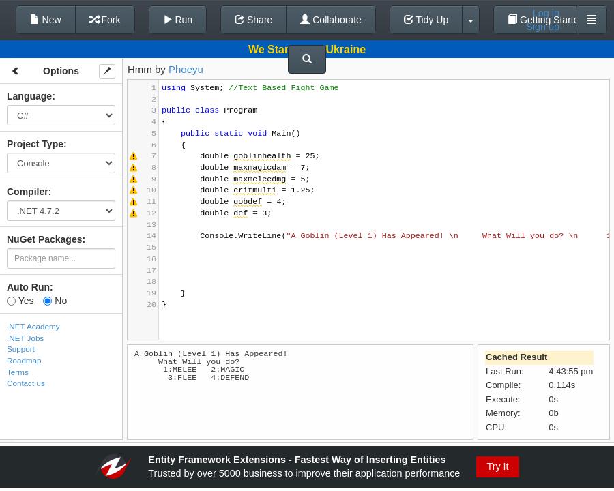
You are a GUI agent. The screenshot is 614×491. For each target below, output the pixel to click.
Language (29, 96)
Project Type (35, 143)
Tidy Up (426, 19)
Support (21, 348)
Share (253, 19)
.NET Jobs (25, 337)
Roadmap (24, 360)
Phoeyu (186, 69)
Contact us (26, 382)
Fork (105, 19)
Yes (20, 300)
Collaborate (331, 19)
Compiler (27, 191)
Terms (18, 372)
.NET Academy (33, 326)
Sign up (542, 26)
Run (178, 19)
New (45, 19)
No (55, 300)
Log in (546, 13)
